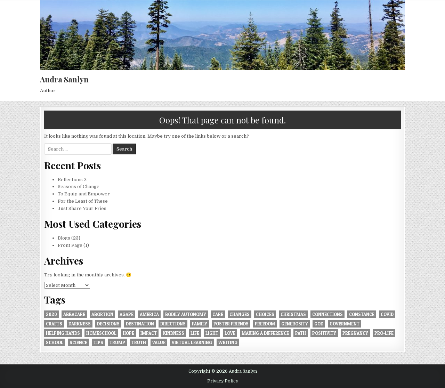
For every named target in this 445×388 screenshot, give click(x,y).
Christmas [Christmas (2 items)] (293, 314)
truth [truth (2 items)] (138, 342)
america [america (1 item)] (149, 314)
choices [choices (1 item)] (265, 314)
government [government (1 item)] (344, 323)
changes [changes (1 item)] (239, 314)
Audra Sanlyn (64, 79)
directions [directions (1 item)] (173, 323)
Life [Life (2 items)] (195, 333)
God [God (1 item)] (318, 323)
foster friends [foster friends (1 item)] (231, 323)
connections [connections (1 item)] (327, 314)
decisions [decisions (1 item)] (108, 323)
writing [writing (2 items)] (227, 342)
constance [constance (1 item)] (361, 314)
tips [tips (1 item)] (98, 342)
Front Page (70, 245)
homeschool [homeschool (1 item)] (101, 333)
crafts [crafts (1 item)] (54, 323)
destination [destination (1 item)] (140, 323)
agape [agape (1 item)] (127, 314)
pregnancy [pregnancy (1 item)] (355, 333)
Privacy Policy (222, 381)
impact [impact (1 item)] (148, 333)
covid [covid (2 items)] (387, 314)
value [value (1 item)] (158, 342)
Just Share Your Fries (82, 208)
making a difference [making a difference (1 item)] (265, 333)
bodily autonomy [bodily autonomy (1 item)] (185, 314)
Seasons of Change (78, 186)
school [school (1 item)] (54, 342)
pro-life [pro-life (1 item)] (384, 333)
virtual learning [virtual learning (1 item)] (192, 342)
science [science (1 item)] (78, 342)
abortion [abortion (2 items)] (102, 314)
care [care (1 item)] (217, 314)
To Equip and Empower (84, 193)
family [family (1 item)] (199, 323)
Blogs (64, 238)
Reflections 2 (72, 179)
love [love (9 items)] (230, 333)
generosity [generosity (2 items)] (294, 323)
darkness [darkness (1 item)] (79, 323)
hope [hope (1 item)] (128, 333)
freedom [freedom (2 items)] (265, 323)
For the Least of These (83, 201)
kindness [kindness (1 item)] (173, 333)
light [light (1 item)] (211, 333)
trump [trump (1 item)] (117, 342)
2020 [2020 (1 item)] (51, 314)
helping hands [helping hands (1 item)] (63, 333)
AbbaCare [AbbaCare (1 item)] (74, 314)
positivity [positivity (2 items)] (324, 333)
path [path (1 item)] (300, 333)
